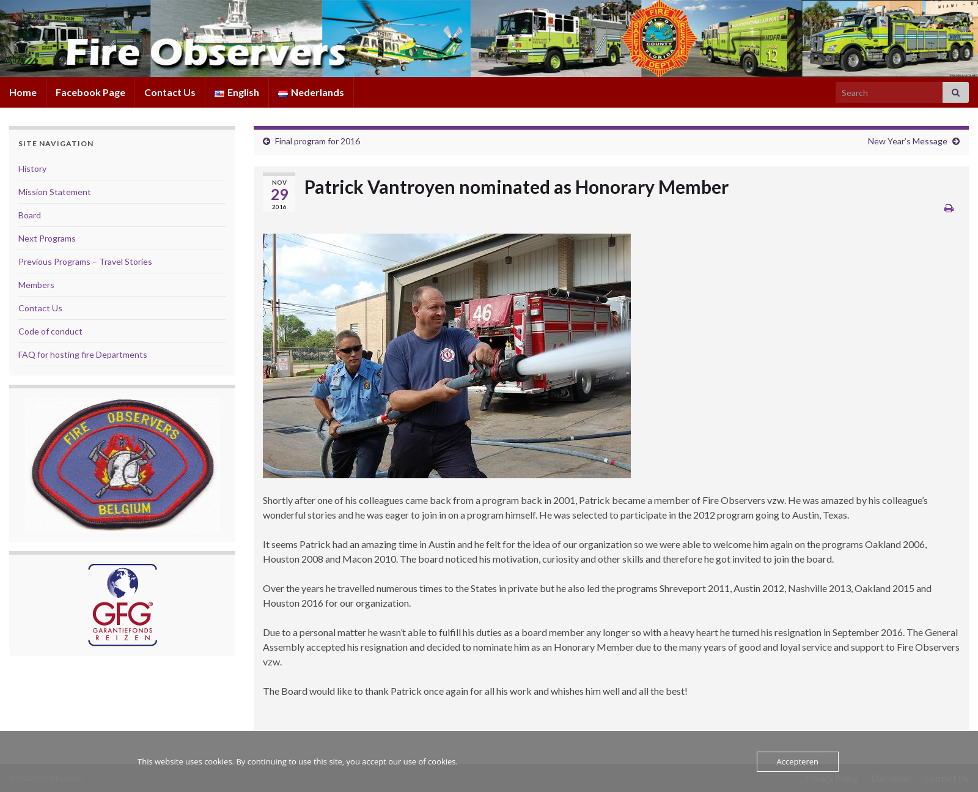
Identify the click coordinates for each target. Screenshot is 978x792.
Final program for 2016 (317, 141)
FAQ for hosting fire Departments (82, 354)
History (32, 168)
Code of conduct (50, 331)
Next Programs (47, 238)
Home (23, 92)
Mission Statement (54, 192)
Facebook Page (90, 92)
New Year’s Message (907, 141)
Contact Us (170, 92)
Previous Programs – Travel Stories (85, 261)
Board (29, 215)
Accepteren (797, 761)
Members (36, 284)
